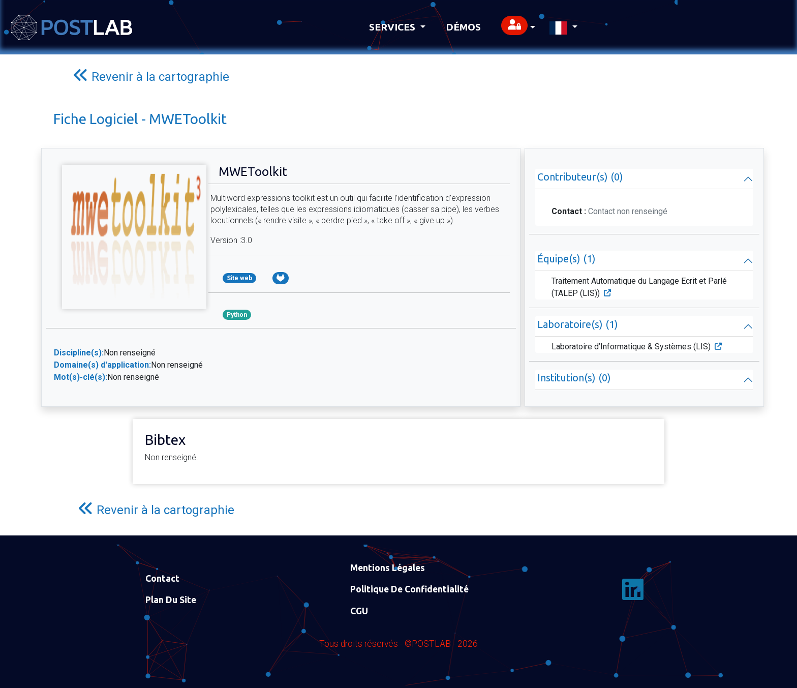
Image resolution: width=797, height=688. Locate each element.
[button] (518, 27)
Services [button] (393, 27)
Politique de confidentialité (409, 589)
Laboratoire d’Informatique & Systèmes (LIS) (636, 346)
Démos (463, 27)
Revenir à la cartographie (151, 75)
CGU (359, 611)
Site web (239, 278)
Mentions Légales (387, 568)
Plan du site (170, 600)
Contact (162, 578)
